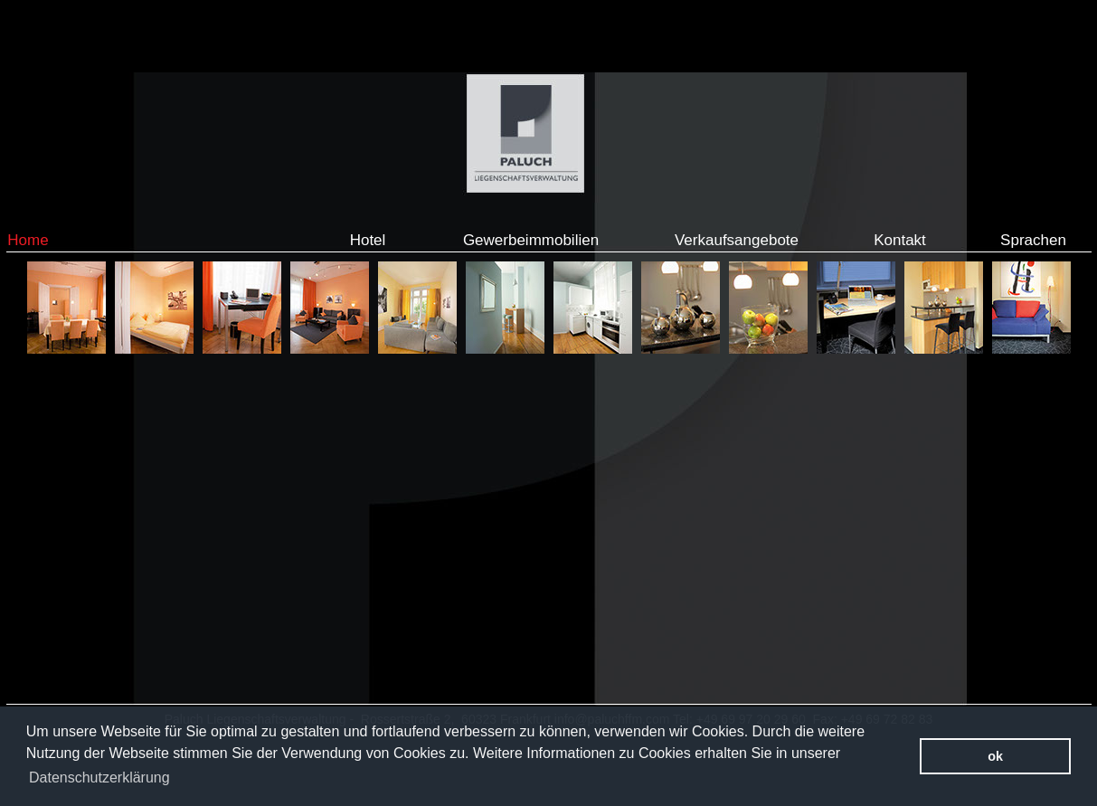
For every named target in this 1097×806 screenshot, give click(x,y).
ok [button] (995, 756)
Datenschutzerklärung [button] (99, 777)
